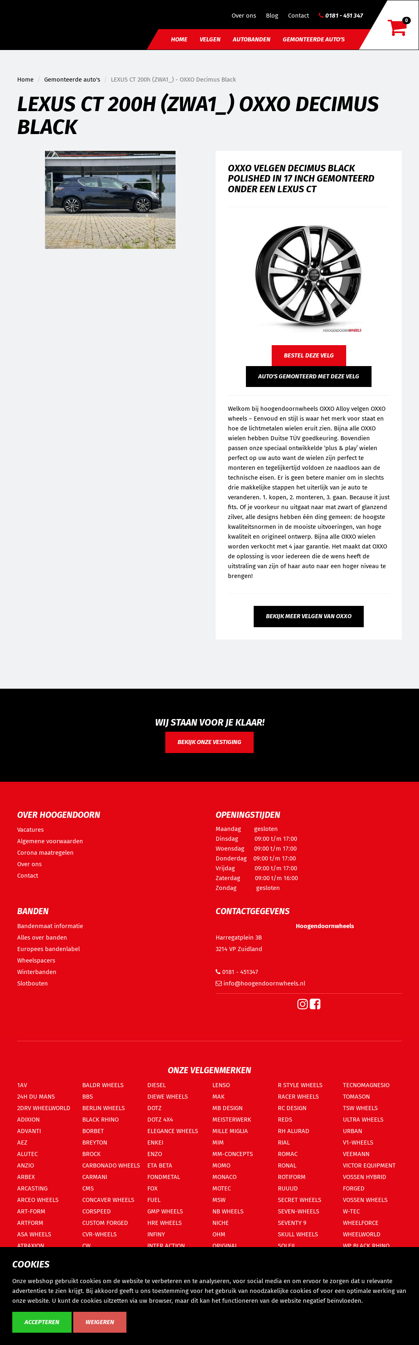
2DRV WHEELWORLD (43, 1108)
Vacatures (30, 829)
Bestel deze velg (309, 355)
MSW (218, 1200)
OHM (218, 1234)
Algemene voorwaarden (50, 841)
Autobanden (251, 39)
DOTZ (154, 1108)
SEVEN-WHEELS (298, 1211)
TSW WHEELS (360, 1108)
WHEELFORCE (360, 1223)
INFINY (156, 1234)
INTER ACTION (166, 1245)
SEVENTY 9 (292, 1223)
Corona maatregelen (45, 852)
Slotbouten (32, 983)
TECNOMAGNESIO (366, 1085)
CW (86, 1245)
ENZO (154, 1154)
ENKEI (155, 1142)
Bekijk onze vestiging (209, 742)
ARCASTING (32, 1188)
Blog (272, 15)
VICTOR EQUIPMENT (369, 1165)
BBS (87, 1096)
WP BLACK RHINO (366, 1245)
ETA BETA (159, 1165)
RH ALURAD (293, 1131)
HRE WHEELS (164, 1223)
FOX (152, 1188)
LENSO (221, 1085)
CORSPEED (96, 1211)
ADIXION (28, 1119)
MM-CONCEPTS (232, 1154)
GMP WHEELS (165, 1211)
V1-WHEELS (358, 1142)
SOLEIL (287, 1245)
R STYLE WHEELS (300, 1085)
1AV (22, 1085)
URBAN (352, 1131)
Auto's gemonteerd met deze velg (308, 376)
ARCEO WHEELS (38, 1200)
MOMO (221, 1165)
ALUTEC (27, 1154)
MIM (218, 1142)
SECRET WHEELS (299, 1200)
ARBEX (26, 1177)
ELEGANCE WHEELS (172, 1131)
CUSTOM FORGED (105, 1223)
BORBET (93, 1131)
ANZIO (25, 1165)
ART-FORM (31, 1211)
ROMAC (287, 1154)
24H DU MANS (36, 1096)
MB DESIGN (227, 1108)
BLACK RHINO (100, 1119)
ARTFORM (30, 1223)
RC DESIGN (292, 1108)
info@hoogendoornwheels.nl (260, 983)
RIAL (284, 1142)
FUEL (153, 1200)
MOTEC (221, 1188)
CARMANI (94, 1177)
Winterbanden (36, 972)
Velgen (210, 39)
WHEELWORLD (362, 1234)
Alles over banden (42, 937)
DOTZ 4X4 (160, 1119)
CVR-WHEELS (99, 1234)
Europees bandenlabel (48, 949)
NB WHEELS (227, 1211)
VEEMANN (356, 1154)
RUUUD (288, 1188)
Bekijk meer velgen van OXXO (308, 616)
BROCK (91, 1154)
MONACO (224, 1177)
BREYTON (94, 1142)
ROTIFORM (292, 1177)
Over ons (244, 15)
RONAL (287, 1165)
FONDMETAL (163, 1177)
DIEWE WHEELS (167, 1096)
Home (179, 39)
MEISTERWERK (231, 1119)
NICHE (220, 1223)
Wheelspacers (36, 960)
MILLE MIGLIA (230, 1131)
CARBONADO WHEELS (111, 1165)
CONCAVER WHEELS (108, 1200)
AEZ (22, 1142)
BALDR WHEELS (103, 1085)
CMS (88, 1188)
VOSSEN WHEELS (365, 1200)
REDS (285, 1119)
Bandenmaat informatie (50, 926)
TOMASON (356, 1096)
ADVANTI (29, 1131)
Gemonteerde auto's (314, 39)
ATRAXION (30, 1245)
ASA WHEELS (34, 1234)
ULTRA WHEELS (363, 1119)
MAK (218, 1096)
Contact (298, 15)
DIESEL (156, 1085)
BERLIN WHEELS (103, 1108)
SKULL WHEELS (298, 1234)
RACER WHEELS (298, 1096)
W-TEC (351, 1211)
